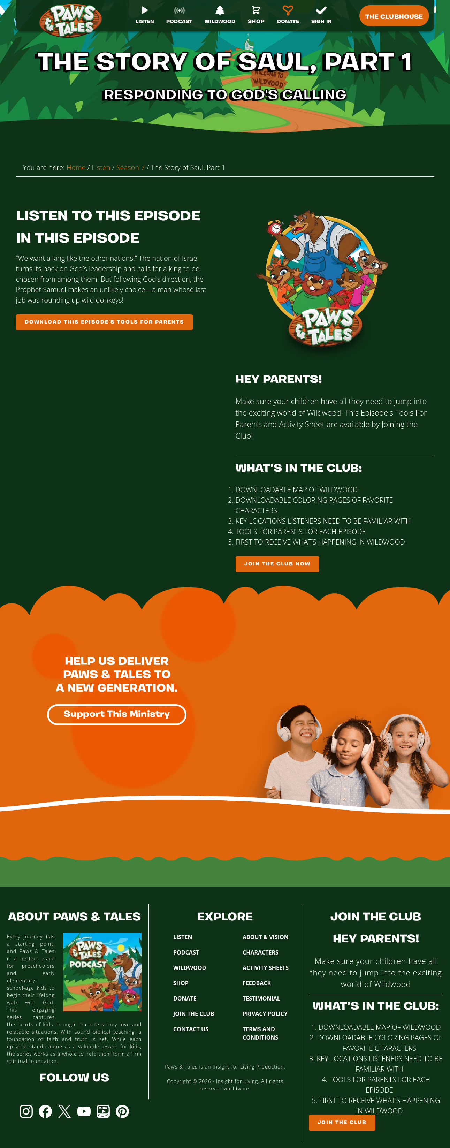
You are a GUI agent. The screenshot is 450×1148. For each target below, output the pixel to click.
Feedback (257, 983)
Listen (182, 937)
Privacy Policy (265, 1014)
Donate (185, 998)
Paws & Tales (73, 20)
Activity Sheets (266, 968)
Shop (181, 983)
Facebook (45, 1111)
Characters (261, 952)
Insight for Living (237, 1081)
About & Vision (266, 937)
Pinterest (122, 1111)
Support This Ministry (117, 714)
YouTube (84, 1111)
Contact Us (190, 1029)
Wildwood (189, 968)
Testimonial (261, 998)
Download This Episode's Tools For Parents (104, 322)
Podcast (186, 952)
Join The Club (193, 1014)
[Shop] (256, 17)
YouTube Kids (103, 1111)
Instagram (26, 1111)
